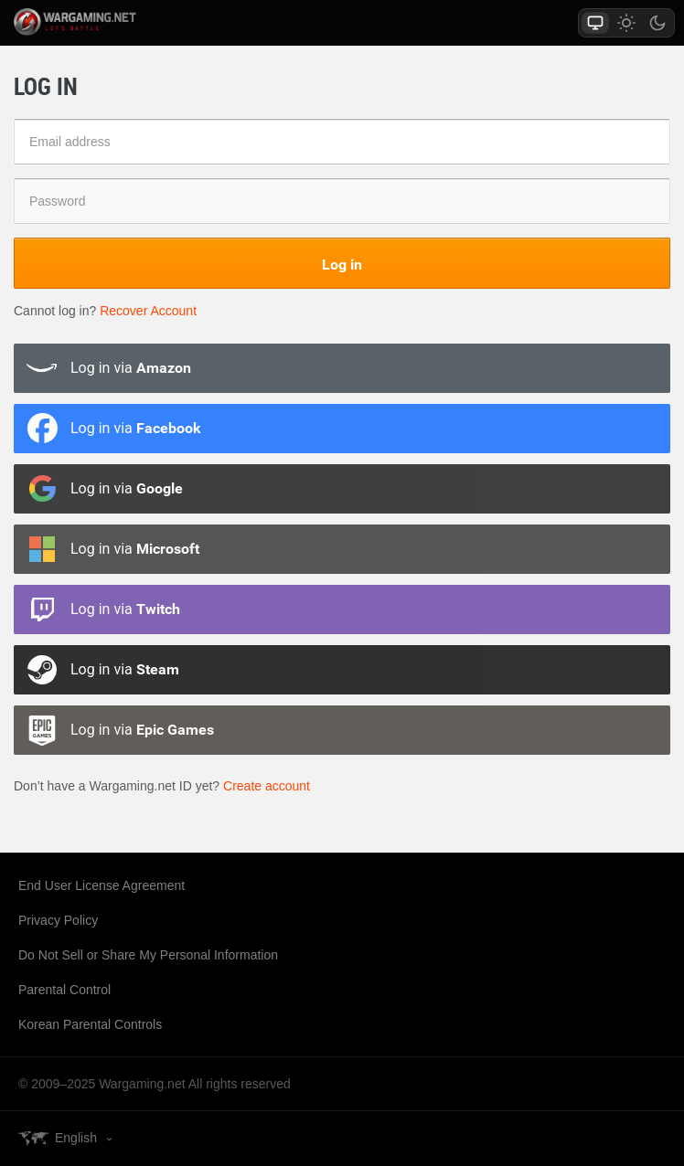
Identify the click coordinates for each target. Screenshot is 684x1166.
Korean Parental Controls (90, 1024)
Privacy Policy (58, 920)
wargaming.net (95, 22)
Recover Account (148, 310)
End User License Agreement (101, 885)
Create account (266, 786)
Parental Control (64, 989)
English (76, 1137)
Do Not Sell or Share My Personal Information (148, 955)
